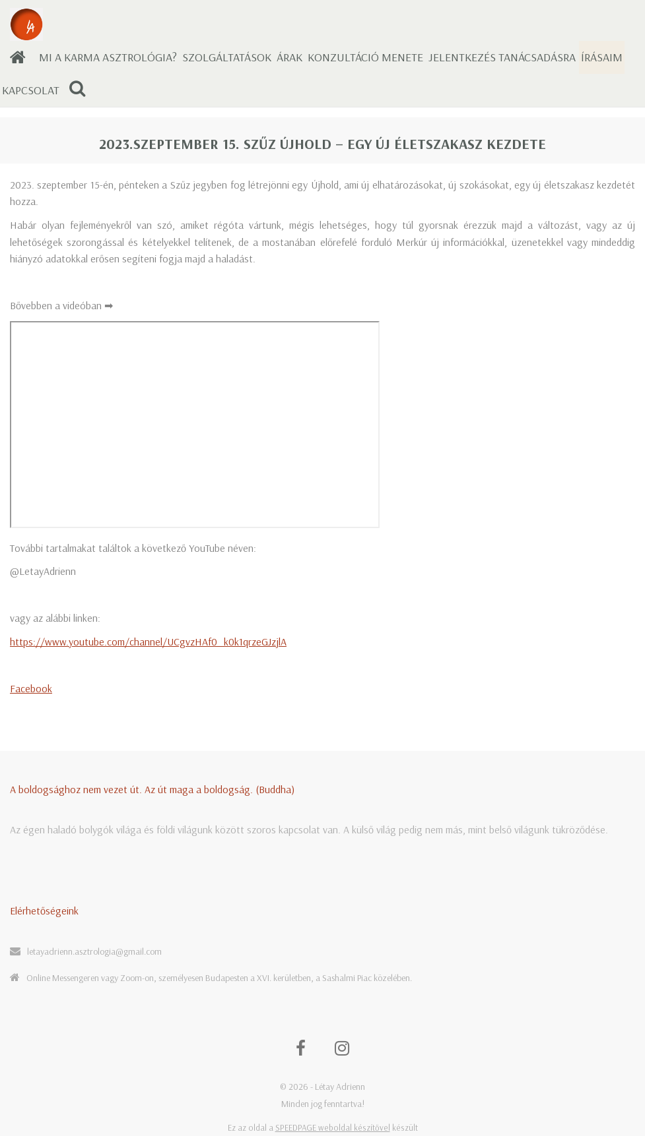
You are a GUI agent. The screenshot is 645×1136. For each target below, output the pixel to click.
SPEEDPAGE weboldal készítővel (332, 1127)
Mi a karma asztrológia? (108, 57)
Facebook (31, 688)
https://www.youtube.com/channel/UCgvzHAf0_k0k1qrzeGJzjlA (148, 641)
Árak (289, 57)
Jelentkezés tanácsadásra (502, 57)
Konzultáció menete (365, 57)
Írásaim (602, 57)
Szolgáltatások (226, 57)
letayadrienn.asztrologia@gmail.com (94, 951)
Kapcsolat (30, 90)
